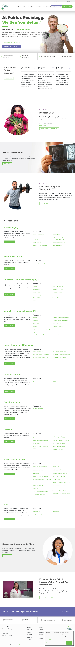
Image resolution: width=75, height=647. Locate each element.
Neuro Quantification (58, 332)
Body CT (35, 286)
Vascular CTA (56, 298)
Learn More (42, 125)
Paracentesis (56, 466)
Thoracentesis (56, 479)
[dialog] (59, 638)
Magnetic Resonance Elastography (61, 317)
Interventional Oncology (39, 494)
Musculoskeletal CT (57, 292)
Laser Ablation (36, 511)
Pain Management (37, 384)
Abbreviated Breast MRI (38, 234)
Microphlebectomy (37, 514)
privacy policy (50, 639)
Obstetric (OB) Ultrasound (59, 446)
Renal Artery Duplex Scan (59, 476)
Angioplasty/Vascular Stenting (40, 476)
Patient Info (29, 635)
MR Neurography (57, 323)
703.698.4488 (67, 6)
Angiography (36, 473)
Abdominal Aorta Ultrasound (40, 466)
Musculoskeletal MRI (58, 326)
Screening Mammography (59, 243)
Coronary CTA (36, 292)
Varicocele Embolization (59, 485)
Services (7, 164)
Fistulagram (35, 488)
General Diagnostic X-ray (39, 263)
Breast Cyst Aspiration (38, 237)
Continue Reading (47, 598)
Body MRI (35, 317)
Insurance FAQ (42, 638)
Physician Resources (16, 1)
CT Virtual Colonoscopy (38, 298)
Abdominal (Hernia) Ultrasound (40, 440)
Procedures (31, 7)
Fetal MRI (35, 326)
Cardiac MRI (36, 323)
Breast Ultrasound (37, 243)
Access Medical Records (8, 56)
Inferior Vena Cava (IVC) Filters (40, 491)
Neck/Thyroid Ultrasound (59, 443)
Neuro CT (55, 295)
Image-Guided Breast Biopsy (60, 240)
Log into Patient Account (62, 1)
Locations (18, 7)
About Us (8, 78)
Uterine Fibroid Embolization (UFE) (61, 482)
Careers (52, 1)
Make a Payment (67, 56)
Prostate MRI (56, 335)
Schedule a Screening (49, 129)
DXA (34, 381)
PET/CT (54, 381)
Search (73, 7)
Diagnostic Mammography (59, 237)
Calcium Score (36, 289)
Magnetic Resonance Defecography (41, 335)
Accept (69, 643)
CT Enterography (37, 295)
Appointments (56, 6)
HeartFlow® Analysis (58, 286)
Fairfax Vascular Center (5, 1)
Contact (48, 7)
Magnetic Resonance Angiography (41, 329)
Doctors (24, 7)
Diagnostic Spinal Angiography (40, 357)
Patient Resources (40, 7)
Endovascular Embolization (59, 352)
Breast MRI (35, 240)
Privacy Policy (19, 644)
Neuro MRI (55, 329)
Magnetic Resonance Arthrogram (41, 332)
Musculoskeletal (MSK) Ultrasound (61, 440)
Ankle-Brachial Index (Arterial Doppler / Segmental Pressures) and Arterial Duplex (42, 481)
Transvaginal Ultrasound (58, 449)
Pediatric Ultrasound (38, 408)
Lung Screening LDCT (58, 289)
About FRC (29, 637)
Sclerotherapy (56, 511)
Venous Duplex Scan (58, 488)
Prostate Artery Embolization (60, 473)
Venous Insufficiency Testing (60, 491)
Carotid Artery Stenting (38, 352)
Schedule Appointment (12, 42)
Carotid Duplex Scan (38, 485)
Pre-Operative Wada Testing (59, 357)
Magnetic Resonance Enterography (61, 320)
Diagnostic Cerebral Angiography (41, 354)
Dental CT (35, 301)
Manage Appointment (11, 46)
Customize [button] (48, 643)
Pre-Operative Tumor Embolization (61, 354)
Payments (72, 1)
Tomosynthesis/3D (57, 245)
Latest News (42, 632)
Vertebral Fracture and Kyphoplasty (61, 494)
